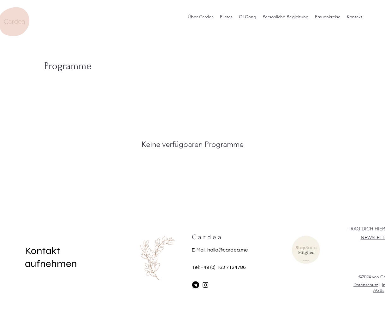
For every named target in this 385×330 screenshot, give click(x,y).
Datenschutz (365, 284)
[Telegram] (195, 285)
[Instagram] (205, 285)
